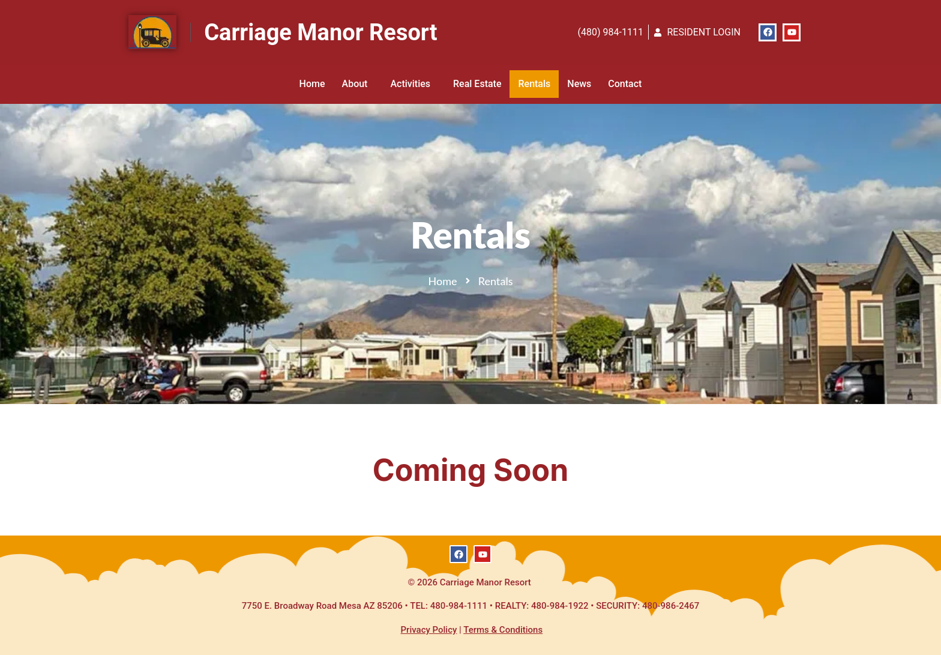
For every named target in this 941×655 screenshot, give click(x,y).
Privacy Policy (429, 629)
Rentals (534, 83)
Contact (625, 83)
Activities (413, 84)
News (579, 83)
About (358, 84)
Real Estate (477, 83)
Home (312, 83)
